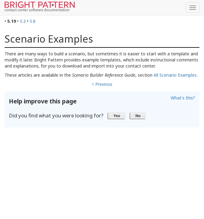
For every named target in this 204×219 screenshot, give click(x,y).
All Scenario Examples (175, 75)
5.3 (23, 21)
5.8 (32, 21)
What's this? (183, 98)
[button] (117, 115)
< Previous (102, 84)
